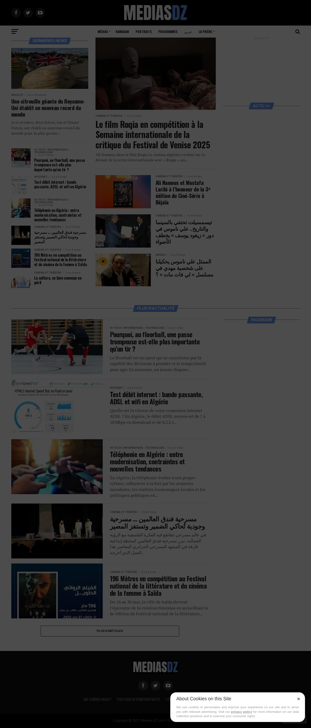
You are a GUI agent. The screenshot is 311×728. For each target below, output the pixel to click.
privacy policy (241, 712)
